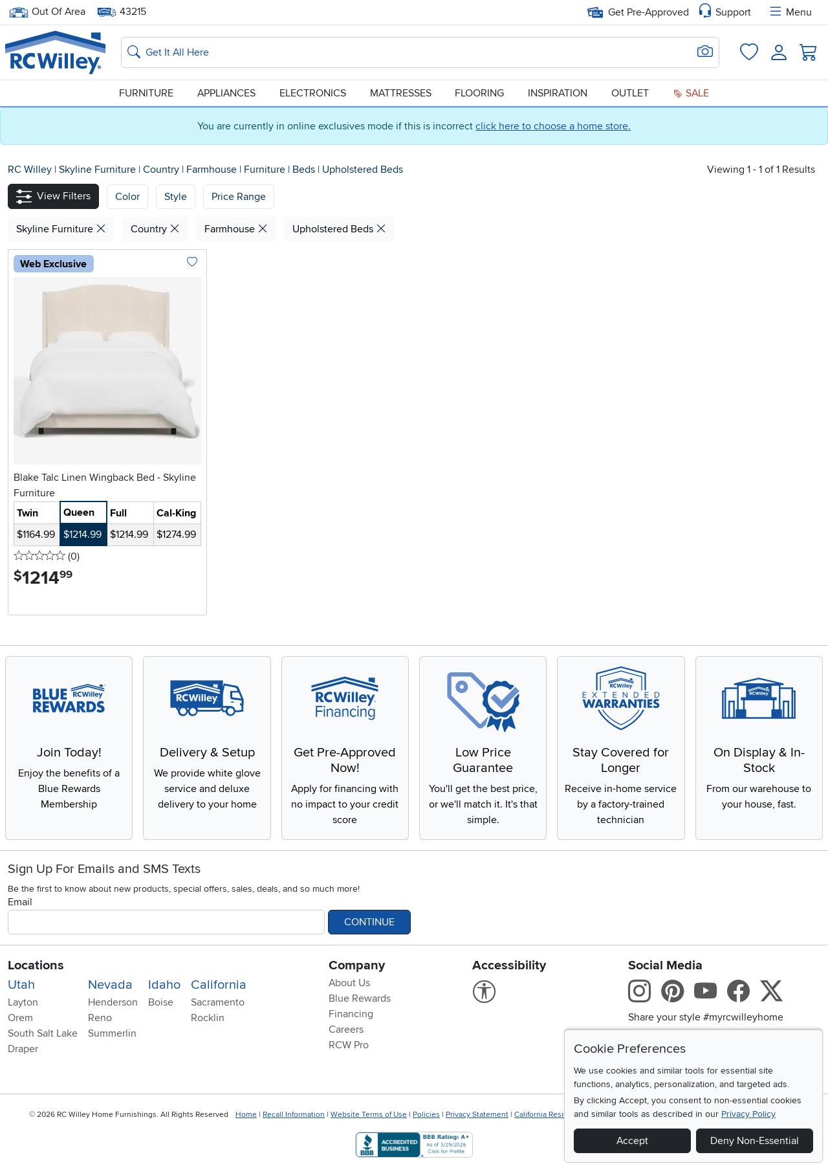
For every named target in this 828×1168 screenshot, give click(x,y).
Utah (21, 985)
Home (246, 1114)
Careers (346, 1029)
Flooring (479, 93)
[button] (53, 196)
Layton (23, 1002)
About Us (349, 982)
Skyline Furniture (98, 169)
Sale (691, 93)
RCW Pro (349, 1045)
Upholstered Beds (362, 169)
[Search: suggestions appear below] (420, 52)
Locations (36, 965)
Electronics (312, 93)
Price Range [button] (239, 196)
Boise (160, 1002)
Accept (632, 1140)
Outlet (630, 93)
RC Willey (30, 169)
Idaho (164, 985)
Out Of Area (47, 12)
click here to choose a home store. (553, 126)
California (218, 985)
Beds (305, 169)
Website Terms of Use (369, 1114)
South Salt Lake (43, 1033)
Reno (100, 1017)
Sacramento (218, 1002)
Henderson (113, 1002)
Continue (369, 922)
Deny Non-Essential (754, 1140)
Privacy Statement (477, 1114)
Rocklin (207, 1017)
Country (162, 169)
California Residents (548, 1114)
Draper (23, 1048)
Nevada (110, 985)
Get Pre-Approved (638, 12)
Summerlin (112, 1033)
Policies (426, 1114)
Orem (20, 1017)
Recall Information (294, 1114)
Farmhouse (212, 169)
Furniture (146, 93)
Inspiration (557, 93)
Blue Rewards (360, 998)
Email (20, 902)
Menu (790, 12)
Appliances (226, 93)
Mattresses (400, 93)
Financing (351, 1014)
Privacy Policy (748, 1113)
